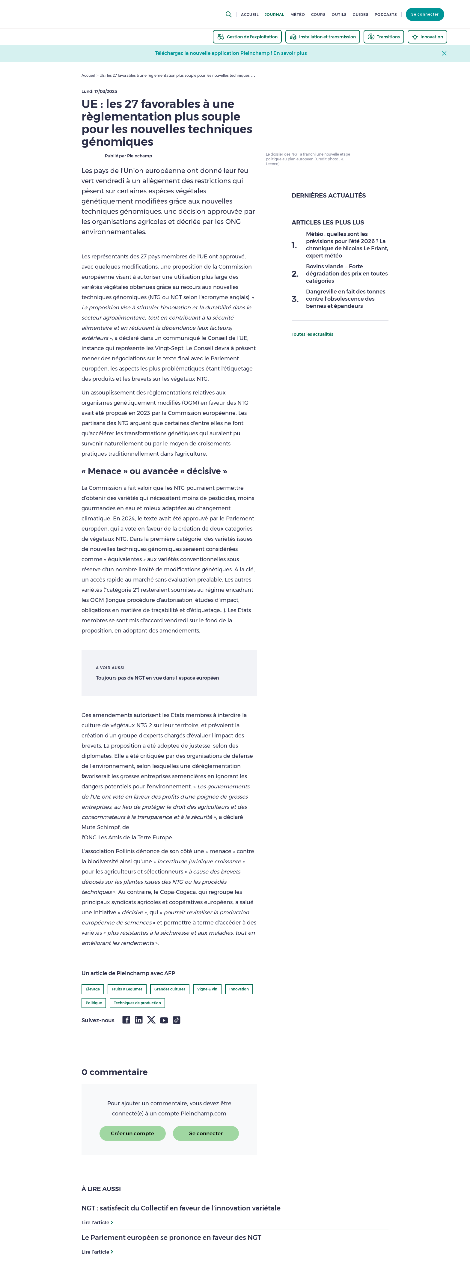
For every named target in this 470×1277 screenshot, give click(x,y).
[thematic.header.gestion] (247, 36)
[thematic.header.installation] (322, 36)
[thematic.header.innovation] (427, 36)
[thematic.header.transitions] (384, 36)
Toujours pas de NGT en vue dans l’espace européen (157, 678)
